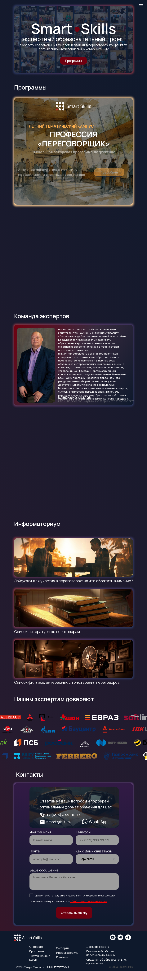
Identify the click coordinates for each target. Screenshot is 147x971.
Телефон (83, 832)
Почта (34, 851)
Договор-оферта (97, 947)
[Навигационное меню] (141, 5)
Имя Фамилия (40, 832)
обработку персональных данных (89, 901)
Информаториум (67, 952)
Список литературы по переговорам (47, 631)
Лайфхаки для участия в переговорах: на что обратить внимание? (73, 580)
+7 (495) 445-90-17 (63, 814)
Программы (37, 951)
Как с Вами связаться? (94, 851)
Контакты (62, 957)
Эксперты (62, 948)
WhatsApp (98, 821)
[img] (73, 557)
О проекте (36, 947)
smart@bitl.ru (58, 821)
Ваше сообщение (44, 870)
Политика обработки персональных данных (100, 953)
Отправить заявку (74, 913)
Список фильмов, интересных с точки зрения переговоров (66, 682)
